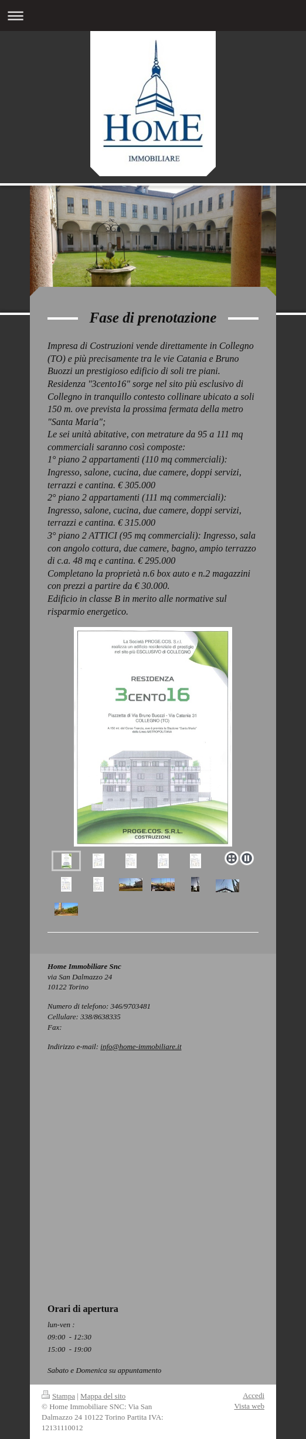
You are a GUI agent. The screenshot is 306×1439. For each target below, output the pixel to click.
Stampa (58, 1396)
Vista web (249, 1406)
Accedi (253, 1395)
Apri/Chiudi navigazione (153, 15)
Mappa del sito (102, 1396)
